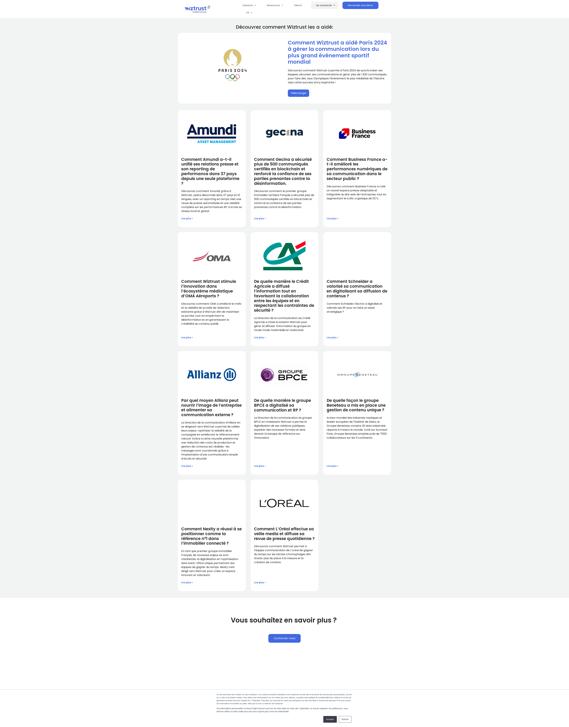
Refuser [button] (345, 719)
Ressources (275, 5)
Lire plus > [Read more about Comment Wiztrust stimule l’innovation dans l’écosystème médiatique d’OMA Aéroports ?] (187, 337)
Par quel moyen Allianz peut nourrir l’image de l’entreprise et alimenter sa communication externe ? (211, 408)
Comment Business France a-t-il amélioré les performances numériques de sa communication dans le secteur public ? (357, 169)
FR (249, 12)
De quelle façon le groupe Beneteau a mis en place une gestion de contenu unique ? (356, 405)
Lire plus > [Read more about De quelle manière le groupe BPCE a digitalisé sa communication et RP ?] (260, 466)
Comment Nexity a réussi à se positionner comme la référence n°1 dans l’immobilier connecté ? (211, 536)
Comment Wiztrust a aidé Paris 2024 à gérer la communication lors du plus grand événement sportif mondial (337, 52)
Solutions (249, 5)
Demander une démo (360, 5)
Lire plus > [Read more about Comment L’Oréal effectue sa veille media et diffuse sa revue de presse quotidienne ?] (260, 582)
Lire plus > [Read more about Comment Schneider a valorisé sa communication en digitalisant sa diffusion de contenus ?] (332, 337)
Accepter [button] (330, 719)
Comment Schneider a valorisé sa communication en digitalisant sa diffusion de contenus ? (357, 288)
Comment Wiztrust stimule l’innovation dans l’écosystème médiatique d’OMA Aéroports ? (208, 288)
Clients (298, 5)
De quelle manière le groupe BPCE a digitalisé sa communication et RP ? (282, 405)
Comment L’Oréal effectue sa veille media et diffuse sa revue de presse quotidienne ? (284, 533)
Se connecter (325, 5)
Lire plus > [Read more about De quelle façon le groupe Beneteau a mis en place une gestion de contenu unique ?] (332, 466)
